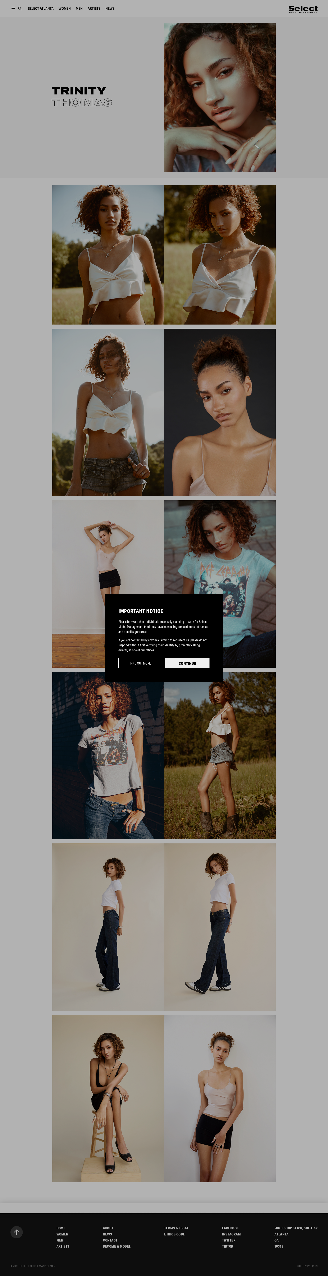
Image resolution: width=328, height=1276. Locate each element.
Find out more (140, 663)
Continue (187, 663)
